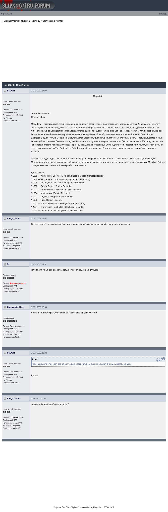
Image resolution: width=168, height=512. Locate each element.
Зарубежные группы (53, 21)
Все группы (35, 21)
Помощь (163, 14)
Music (24, 21)
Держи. (34, 375)
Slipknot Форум (11, 21)
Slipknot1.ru (6, 14)
